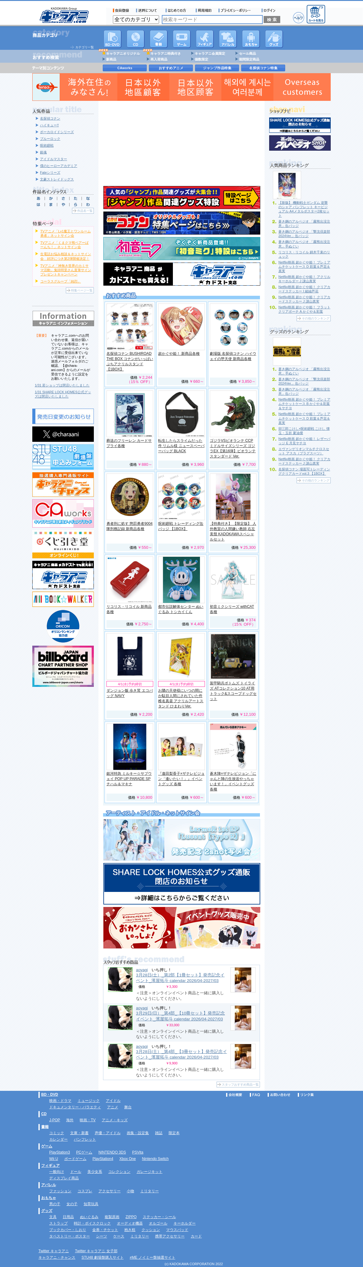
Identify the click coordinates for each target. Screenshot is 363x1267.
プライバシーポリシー (236, 10)
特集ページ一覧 (82, 290)
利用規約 (204, 10)
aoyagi (142, 970)
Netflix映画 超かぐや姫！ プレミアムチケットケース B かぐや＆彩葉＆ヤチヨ (304, 404)
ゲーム (46, 1146)
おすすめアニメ (171, 68)
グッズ (274, 39)
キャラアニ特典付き (165, 53)
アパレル (228, 39)
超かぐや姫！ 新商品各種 (179, 353)
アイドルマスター (53, 159)
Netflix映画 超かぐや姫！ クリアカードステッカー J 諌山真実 (304, 299)
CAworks (125, 68)
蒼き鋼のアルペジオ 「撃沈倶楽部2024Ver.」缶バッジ (304, 234)
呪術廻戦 (47, 145)
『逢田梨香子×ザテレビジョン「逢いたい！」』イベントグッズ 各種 (181, 778)
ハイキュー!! (49, 125)
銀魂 (43, 152)
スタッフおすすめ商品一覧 (240, 1084)
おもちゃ (251, 39)
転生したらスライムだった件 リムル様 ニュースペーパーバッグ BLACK (181, 445)
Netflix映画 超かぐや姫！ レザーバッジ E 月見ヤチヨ (304, 441)
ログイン (269, 10)
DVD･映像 (113, 39)
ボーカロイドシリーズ (57, 132)
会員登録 (121, 10)
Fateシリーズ (50, 172)
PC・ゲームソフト (182, 39)
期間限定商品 (249, 59)
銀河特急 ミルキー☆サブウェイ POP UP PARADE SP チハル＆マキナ (129, 778)
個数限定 (201, 59)
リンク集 (306, 1095)
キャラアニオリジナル (123, 53)
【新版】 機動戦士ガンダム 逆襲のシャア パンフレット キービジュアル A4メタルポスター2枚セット (303, 209)
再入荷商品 (158, 59)
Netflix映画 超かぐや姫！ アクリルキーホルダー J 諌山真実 (304, 279)
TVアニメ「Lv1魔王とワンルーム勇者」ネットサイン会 (65, 233)
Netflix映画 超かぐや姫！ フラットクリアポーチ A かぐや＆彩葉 (304, 309)
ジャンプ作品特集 (217, 68)
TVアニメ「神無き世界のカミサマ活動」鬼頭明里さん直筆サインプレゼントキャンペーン (65, 270)
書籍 (159, 39)
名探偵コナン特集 (263, 68)
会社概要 (234, 1095)
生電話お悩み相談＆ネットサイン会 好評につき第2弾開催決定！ (65, 256)
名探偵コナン (50, 118)
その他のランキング (315, 318)
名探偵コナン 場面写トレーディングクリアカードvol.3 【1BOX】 (304, 471)
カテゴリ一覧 (84, 47)
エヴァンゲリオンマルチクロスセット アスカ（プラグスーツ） (303, 451)
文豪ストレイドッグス (57, 179)
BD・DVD (49, 1094)
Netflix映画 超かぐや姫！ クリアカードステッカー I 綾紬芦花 (304, 289)
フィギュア (205, 39)
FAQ (255, 1095)
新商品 (111, 59)
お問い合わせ (279, 1095)
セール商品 (247, 53)
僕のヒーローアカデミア (58, 166)
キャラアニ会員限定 (210, 53)
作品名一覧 (85, 210)
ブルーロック (50, 139)
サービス (177, 10)
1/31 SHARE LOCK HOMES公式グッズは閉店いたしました (63, 394)
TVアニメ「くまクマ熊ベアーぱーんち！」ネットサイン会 (64, 245)
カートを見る (316, 14)
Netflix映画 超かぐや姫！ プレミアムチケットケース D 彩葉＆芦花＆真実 (304, 266)
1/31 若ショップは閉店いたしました (62, 385)
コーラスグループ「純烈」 (60, 281)
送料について (147, 10)
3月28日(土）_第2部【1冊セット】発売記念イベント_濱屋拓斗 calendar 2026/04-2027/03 (180, 978)
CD (136, 39)
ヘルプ (298, 17)
